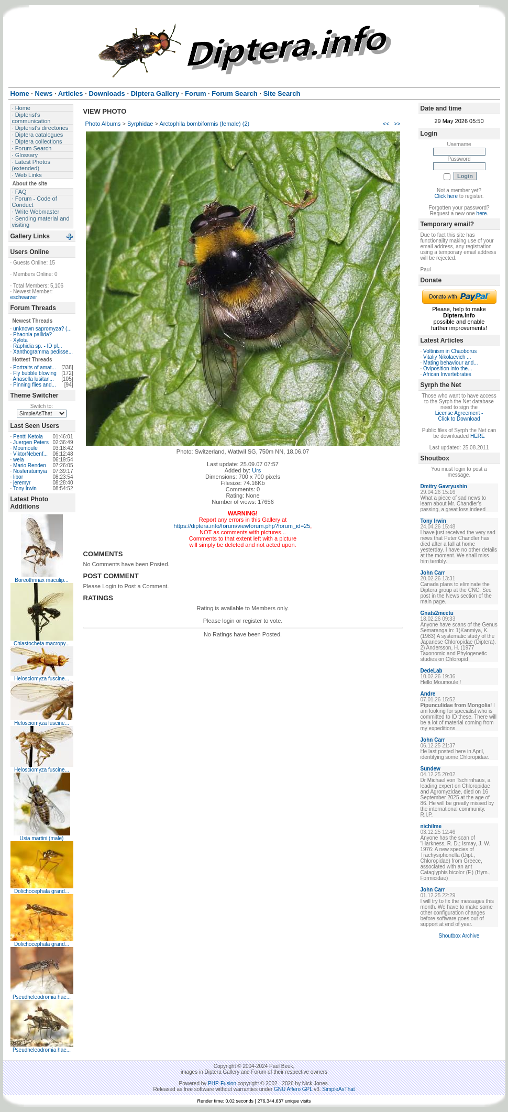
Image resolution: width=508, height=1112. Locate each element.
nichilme (431, 826)
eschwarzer (23, 297)
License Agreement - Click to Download (459, 416)
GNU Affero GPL (293, 1089)
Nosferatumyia (30, 471)
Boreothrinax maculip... (41, 580)
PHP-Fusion (222, 1083)
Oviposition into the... (447, 368)
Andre (428, 694)
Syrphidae (140, 123)
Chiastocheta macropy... (42, 643)
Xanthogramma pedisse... (43, 352)
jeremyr (21, 483)
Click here (446, 196)
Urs (256, 470)
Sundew (430, 769)
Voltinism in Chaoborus (450, 351)
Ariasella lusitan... (33, 379)
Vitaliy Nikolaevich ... (447, 357)
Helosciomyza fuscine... (41, 678)
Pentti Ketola (28, 436)
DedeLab (432, 671)
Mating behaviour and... (450, 363)
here (482, 213)
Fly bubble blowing (35, 373)
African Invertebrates (447, 374)
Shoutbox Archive (459, 936)
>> (397, 123)
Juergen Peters (31, 442)
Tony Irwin (25, 488)
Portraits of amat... (34, 367)
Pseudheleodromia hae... (42, 997)
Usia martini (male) (42, 838)
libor (18, 477)
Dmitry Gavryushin (444, 486)
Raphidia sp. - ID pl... (37, 346)
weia (18, 460)
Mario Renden (29, 465)
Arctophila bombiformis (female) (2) (204, 123)
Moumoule (25, 448)
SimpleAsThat (338, 1089)
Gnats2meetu (437, 613)
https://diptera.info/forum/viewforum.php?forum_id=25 (242, 526)
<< (386, 123)
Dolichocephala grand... (41, 891)
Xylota (20, 340)
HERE (477, 436)
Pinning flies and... (34, 385)
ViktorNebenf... (30, 454)
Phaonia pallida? (32, 334)
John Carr (433, 573)
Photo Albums (103, 123)
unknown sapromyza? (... (42, 329)
